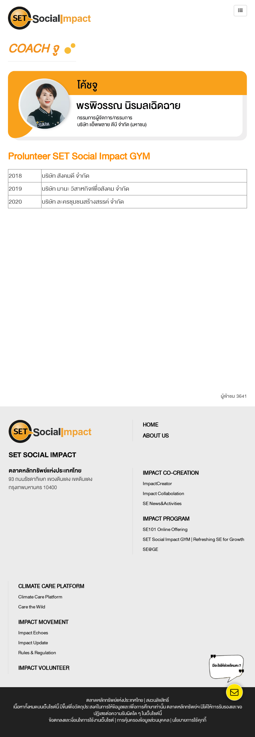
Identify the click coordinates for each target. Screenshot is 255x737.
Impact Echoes (33, 633)
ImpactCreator (157, 483)
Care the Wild (31, 607)
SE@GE (150, 549)
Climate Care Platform (40, 597)
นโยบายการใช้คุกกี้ (189, 720)
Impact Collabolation (163, 493)
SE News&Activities (162, 503)
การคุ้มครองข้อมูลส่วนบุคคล (143, 720)
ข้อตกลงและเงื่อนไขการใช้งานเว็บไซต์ (81, 720)
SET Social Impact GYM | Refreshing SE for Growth (193, 539)
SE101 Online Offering (165, 529)
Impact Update (33, 643)
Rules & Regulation (37, 653)
